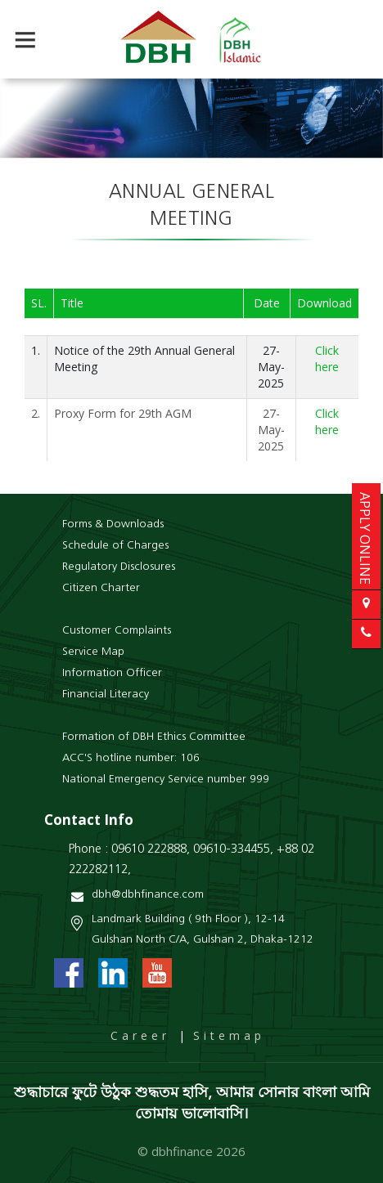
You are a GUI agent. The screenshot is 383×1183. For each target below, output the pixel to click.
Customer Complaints (116, 631)
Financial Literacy (105, 694)
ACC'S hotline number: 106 (131, 758)
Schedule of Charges (115, 546)
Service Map (93, 652)
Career (140, 1035)
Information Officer (112, 673)
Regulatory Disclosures (118, 567)
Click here (327, 358)
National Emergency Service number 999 (165, 779)
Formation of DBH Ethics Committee (154, 737)
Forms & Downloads (113, 524)
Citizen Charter (101, 588)
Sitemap (229, 1035)
